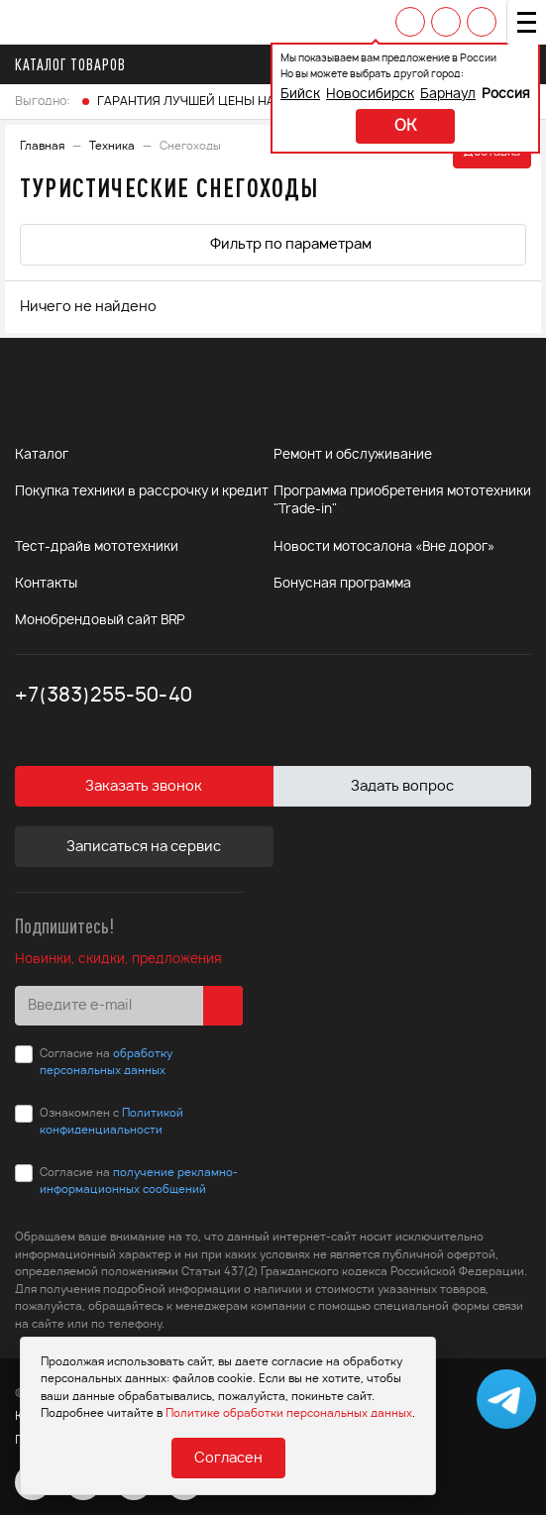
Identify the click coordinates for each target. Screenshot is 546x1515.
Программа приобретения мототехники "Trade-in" (402, 501)
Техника (112, 146)
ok (405, 126)
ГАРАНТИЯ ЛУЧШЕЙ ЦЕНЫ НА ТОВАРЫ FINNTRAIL (243, 101)
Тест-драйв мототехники (96, 547)
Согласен (228, 1458)
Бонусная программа (342, 584)
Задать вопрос (402, 787)
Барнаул (448, 94)
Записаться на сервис (143, 847)
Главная (42, 146)
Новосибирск (370, 94)
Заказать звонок (143, 787)
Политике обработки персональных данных (288, 1413)
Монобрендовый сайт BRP (100, 620)
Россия (506, 94)
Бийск (300, 94)
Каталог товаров (76, 64)
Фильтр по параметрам (273, 243)
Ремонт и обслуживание (352, 455)
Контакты (46, 584)
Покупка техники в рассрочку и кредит (142, 492)
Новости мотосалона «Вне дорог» (383, 547)
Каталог (41, 455)
